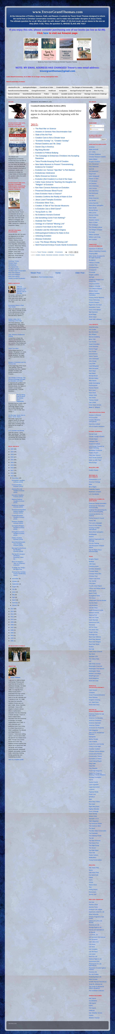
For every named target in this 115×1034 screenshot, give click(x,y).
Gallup (91, 877)
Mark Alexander (93, 368)
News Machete (93, 620)
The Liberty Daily (94, 659)
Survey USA (92, 894)
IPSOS (91, 882)
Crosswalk (92, 272)
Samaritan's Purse (94, 307)
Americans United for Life (96, 912)
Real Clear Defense (95, 637)
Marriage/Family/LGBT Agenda (80, 90)
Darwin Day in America (44, 147)
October (14, 581)
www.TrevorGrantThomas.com (57, 12)
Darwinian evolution (52, 255)
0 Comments (59, 252)
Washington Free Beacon (96, 668)
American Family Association (97, 503)
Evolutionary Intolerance (45, 173)
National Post (93, 615)
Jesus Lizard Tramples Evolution (48, 200)
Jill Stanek (92, 932)
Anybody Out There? (43, 221)
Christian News (93, 571)
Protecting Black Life (95, 977)
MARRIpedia (93, 534)
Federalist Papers (94, 489)
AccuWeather (93, 1000)
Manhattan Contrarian (95, 450)
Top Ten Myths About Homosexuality (95, 550)
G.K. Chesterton (94, 164)
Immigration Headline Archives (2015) (18, 481)
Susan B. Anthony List (95, 984)
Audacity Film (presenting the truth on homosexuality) (98, 510)
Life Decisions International (97, 937)
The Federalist (93, 833)
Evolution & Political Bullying (46, 153)
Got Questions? (93, 171)
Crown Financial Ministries (97, 695)
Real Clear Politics (94, 801)
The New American (94, 840)
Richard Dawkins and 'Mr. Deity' (48, 144)
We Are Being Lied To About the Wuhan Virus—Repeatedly (21, 398)
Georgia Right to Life (95, 927)
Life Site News (93, 608)
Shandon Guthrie (94, 220)
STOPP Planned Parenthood (97, 981)
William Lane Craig (94, 237)
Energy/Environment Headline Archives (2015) (18, 533)
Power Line (92, 794)
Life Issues (92, 944)
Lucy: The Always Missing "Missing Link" (51, 242)
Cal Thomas (92, 341)
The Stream (92, 848)
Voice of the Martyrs (95, 309)
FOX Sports (92, 1008)
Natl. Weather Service (95, 1013)
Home (57, 273)
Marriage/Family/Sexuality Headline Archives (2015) (19, 549)
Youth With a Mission (95, 319)
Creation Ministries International (94, 420)
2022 (12, 457)
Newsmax (92, 625)
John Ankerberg (93, 186)
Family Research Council (96, 518)
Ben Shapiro (92, 334)
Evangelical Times (94, 595)
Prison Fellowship (94, 300)
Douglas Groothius (94, 161)
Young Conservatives (95, 860)
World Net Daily (93, 680)
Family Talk (92, 520)
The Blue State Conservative (17, 271)
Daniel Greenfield (94, 344)
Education (99, 87)
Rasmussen (92, 892)
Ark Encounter (93, 417)
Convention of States (95, 758)
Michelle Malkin (93, 378)
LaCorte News (93, 605)
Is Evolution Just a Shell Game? (48, 209)
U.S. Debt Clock (94, 702)
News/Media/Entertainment (32, 94)
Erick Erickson (93, 354)
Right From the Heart (95, 305)
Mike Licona (92, 212)
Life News (92, 947)
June (13, 592)
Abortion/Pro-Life (14, 87)
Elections (55, 94)
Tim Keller (92, 232)
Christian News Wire (95, 573)
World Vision (92, 317)
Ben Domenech (93, 332)
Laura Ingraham (93, 784)
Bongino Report (93, 559)
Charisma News (93, 566)
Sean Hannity (93, 813)
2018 (12, 467)
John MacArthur (93, 191)
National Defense (14, 94)
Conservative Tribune (95, 756)
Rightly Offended (94, 809)
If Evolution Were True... (45, 203)
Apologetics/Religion (30, 87)
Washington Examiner (95, 666)
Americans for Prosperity (96, 728)
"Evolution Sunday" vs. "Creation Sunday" (52, 141)
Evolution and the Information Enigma (50, 230)
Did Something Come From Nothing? (50, 218)
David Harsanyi (93, 346)
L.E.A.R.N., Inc (93, 934)
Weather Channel (94, 1018)
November (15, 578)
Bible (90, 484)
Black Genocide (93, 914)
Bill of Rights (92, 487)
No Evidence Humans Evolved (47, 215)
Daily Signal (92, 591)
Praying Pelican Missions (96, 297)
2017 (12, 470)
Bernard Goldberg (94, 337)
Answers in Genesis (95, 415)
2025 (12, 449)
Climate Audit (93, 434)
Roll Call (91, 649)
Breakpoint (92, 260)
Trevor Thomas (69, 255)
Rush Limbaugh (93, 811)
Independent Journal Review (97, 600)
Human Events (93, 782)
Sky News (92, 654)
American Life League (95, 909)
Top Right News (93, 850)
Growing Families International (94, 528)
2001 (12, 641)
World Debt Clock (94, 704)
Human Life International (96, 930)
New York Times (94, 617)
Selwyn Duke (93, 395)
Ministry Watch (93, 291)
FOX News (92, 598)
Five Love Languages (95, 523)
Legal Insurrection (94, 787)
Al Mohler (92, 147)
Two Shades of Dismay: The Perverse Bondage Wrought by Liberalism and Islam (17, 379)
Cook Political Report (95, 761)
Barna (91, 870)
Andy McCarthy (93, 327)
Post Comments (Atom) (46, 277)
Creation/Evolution (62, 87)
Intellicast (92, 1010)
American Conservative (96, 718)
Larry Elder (92, 363)
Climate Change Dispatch (96, 436)
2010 (12, 619)
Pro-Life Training (94, 543)
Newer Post (36, 273)
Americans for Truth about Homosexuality (97, 506)
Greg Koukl (92, 173)
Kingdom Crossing (94, 286)
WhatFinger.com (94, 676)
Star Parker (92, 397)
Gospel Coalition (94, 274)
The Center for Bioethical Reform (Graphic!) (96, 987)
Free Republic (93, 768)
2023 (12, 454)
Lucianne (91, 789)
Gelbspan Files (93, 441)
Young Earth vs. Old (43, 212)
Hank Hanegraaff (94, 176)
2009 (12, 622)
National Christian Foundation (94, 294)
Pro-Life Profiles (94, 974)
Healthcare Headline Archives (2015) (18, 506)
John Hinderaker (94, 358)
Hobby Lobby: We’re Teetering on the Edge (15, 320)
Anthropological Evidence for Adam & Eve (52, 233)
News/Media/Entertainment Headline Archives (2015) (18, 543)
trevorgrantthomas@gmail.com (57, 71)
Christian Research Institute (97, 157)
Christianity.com (93, 267)
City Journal (92, 581)
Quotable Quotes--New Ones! (71, 94)
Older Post (79, 273)
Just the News (93, 603)
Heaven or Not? (93, 178)
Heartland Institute (94, 444)
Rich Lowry (92, 390)
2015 (12, 476)
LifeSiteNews (12, 265)
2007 (12, 627)
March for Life (93, 956)
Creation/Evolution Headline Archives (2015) (18, 517)
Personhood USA (94, 961)
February (15, 602)
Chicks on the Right (95, 746)
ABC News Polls (94, 867)
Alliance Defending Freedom (97, 251)
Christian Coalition (94, 749)
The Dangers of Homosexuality (82, 87)
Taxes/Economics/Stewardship (18, 90)
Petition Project (93, 453)
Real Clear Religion (14, 274)
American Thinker (13, 261)
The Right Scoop (94, 845)
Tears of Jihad (93, 222)
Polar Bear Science (95, 455)
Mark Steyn (92, 371)
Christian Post (93, 265)
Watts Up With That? (95, 460)
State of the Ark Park (43, 135)
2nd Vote (91, 902)
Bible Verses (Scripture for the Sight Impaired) (97, 256)
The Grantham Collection (96, 990)
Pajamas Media (93, 792)
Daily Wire (92, 766)
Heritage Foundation (95, 777)
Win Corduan (93, 239)
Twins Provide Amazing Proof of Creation (51, 161)
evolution (61, 255)
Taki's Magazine (94, 821)
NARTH (91, 536)
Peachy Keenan (93, 388)
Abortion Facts (93, 907)
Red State (92, 804)
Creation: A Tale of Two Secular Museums (52, 206)
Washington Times (94, 671)
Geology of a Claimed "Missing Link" (50, 224)
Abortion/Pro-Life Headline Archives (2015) (18, 490)
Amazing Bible (93, 253)
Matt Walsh (92, 373)
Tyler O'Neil (92, 402)
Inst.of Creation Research (96, 426)
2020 (12, 462)
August (14, 586)
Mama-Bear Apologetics (96, 205)
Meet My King (98, 90)
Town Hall (92, 852)
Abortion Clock (93, 904)
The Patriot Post (13, 267)
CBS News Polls (94, 872)
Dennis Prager (93, 349)
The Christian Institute (95, 227)
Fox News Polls (93, 875)
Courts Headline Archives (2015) (17, 485)
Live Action (92, 954)
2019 (12, 465)
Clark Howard (93, 690)
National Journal (94, 612)
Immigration (63, 90)
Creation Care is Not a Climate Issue (50, 138)
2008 (12, 624)
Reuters (91, 646)
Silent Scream (93, 979)
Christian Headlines (95, 154)
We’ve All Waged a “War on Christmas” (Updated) (18, 563)
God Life (91, 169)
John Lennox (93, 188)
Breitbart (91, 561)
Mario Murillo (93, 208)
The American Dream (95, 823)
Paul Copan (92, 217)
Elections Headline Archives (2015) (17, 522)
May (13, 594)
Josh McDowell (93, 193)
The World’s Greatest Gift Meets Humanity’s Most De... (18, 556)
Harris (91, 880)
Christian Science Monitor (96, 751)
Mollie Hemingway (94, 383)
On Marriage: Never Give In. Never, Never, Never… (17, 416)
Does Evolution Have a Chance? (48, 194)
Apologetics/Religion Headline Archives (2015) (18, 527)
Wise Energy (93, 462)
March (14, 600)
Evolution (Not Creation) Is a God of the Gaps (53, 179)
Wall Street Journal (94, 664)
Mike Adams (92, 380)
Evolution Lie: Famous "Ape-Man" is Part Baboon (55, 170)
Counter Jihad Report (95, 586)
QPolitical (92, 797)
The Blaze (92, 828)
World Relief (92, 314)
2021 (12, 459)
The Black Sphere (13, 269)
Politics (46, 94)
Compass (92, 692)
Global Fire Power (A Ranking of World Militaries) (97, 774)
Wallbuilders (92, 857)
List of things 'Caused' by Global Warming (96, 447)
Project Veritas (93, 632)
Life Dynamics (93, 939)
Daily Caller (92, 763)
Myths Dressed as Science (46, 176)
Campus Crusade (94, 262)
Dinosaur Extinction (43, 239)
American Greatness (95, 720)
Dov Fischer (92, 351)
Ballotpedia (92, 736)
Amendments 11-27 (95, 479)
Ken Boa (91, 195)
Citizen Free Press (94, 578)
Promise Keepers (94, 302)
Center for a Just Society (96, 744)
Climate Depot (12, 263)
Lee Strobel (92, 200)
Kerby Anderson (94, 198)
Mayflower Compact (95, 491)
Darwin (43, 255)
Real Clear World (94, 644)
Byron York (92, 339)
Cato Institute (93, 741)
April (13, 597)
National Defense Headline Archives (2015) (18, 501)
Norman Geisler (93, 215)
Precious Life (93, 972)
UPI (90, 661)
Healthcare (52, 90)
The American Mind (95, 826)
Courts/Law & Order (46, 87)
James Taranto (93, 356)
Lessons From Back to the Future (48, 227)
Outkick (91, 1015)
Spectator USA (93, 656)
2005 (12, 633)
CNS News (92, 583)
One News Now (93, 629)
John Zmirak (92, 361)
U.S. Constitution (94, 494)
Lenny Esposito (93, 203)
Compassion (92, 270)
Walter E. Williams (94, 407)
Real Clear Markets (14, 272)
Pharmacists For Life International (95, 964)
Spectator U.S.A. (94, 818)
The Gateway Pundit (95, 835)
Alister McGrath (93, 149)
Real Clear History (14, 276)
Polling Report (93, 889)
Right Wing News (94, 806)
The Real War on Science (45, 129)
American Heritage (94, 482)
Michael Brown (93, 210)
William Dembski (94, 234)
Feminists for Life (94, 925)
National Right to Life (95, 959)
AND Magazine (93, 730)
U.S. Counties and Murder (16, 430)
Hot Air (91, 779)
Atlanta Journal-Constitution (16, 278)
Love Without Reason (95, 288)
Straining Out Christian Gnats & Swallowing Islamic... (19, 573)
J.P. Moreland (93, 181)
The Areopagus (93, 225)
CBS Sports (92, 1003)
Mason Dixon (93, 885)
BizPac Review (93, 739)
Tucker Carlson (93, 855)
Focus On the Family (95, 525)
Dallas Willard (93, 159)
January (14, 605)
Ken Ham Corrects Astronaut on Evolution (52, 188)
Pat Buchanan (93, 385)
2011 (12, 616)
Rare (90, 799)
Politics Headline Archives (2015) (17, 538)
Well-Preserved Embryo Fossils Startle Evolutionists (56, 245)
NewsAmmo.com (94, 622)
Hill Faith (91, 277)
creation (38, 255)
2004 (12, 635)
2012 (12, 614)
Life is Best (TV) (94, 942)
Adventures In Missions (96, 248)
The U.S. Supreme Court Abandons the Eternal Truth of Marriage (21, 290)
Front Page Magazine (95, 771)
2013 (12, 611)
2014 (12, 608)
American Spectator (95, 723)
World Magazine (94, 678)
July (13, 589)
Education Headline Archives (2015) (18, 495)
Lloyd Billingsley (94, 366)
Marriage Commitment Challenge (95, 94)
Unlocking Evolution (43, 236)
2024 (12, 452)
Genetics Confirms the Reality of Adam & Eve (53, 197)
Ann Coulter (92, 329)
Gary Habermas (93, 166)
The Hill (91, 838)
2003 (12, 638)
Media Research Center (96, 610)
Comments (94, 129)
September (15, 584)
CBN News (92, 564)
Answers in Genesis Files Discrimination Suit (53, 132)
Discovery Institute (94, 424)
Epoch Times (93, 593)
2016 (12, 473)
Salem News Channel (95, 651)
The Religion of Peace (95, 229)
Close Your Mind (13, 348)
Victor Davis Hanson (95, 405)
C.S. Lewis (92, 152)
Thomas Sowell (93, 400)
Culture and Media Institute (97, 588)
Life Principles (93, 949)
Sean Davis (92, 392)
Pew (90, 887)
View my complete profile (16, 759)
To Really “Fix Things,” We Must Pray (18, 568)
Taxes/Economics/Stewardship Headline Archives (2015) (19, 511)
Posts (92, 126)
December (15, 478)
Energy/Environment (38, 90)
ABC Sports (92, 998)
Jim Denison (92, 183)
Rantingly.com (93, 634)
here (45, 33)
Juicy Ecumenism (94, 283)
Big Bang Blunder (42, 150)
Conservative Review (95, 754)
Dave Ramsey (93, 697)
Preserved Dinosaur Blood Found (48, 191)
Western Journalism (95, 673)
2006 (12, 630)
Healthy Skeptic (93, 470)
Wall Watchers (93, 312)
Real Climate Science (95, 457)
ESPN (91, 1005)
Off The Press (93, 627)
